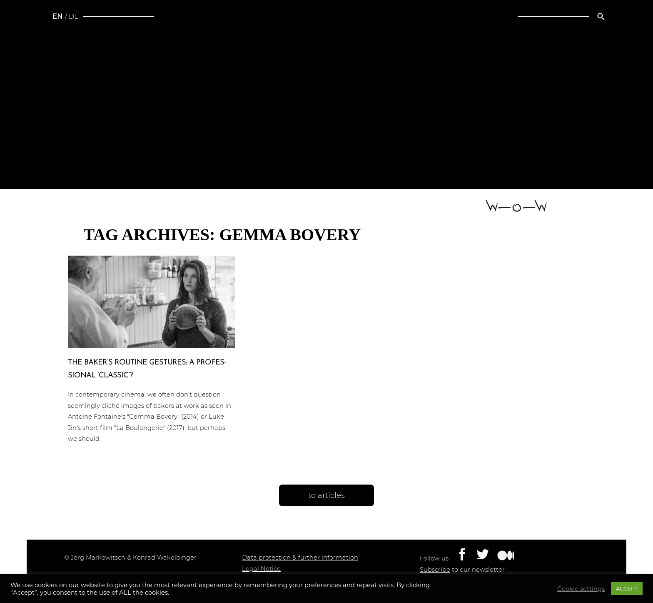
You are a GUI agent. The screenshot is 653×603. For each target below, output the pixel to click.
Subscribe (435, 569)
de (74, 16)
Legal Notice (261, 569)
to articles (326, 495)
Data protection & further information (300, 557)
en (57, 16)
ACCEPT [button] (627, 588)
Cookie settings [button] (581, 589)
